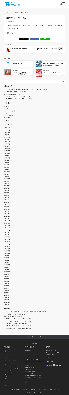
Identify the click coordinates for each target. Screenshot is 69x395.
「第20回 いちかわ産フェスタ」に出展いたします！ (17, 96)
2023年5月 (7, 204)
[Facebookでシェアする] (34, 39)
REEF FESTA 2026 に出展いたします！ (14, 94)
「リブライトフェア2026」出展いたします (15, 92)
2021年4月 (7, 248)
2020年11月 (7, 258)
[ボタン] (57, 4)
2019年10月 (7, 286)
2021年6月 (7, 246)
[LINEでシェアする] (45, 39)
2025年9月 (7, 141)
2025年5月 (7, 151)
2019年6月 (7, 290)
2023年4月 (7, 207)
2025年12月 (7, 134)
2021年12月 (7, 232)
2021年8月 (7, 241)
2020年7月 (7, 267)
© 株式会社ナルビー (29, 392)
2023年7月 (7, 200)
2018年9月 (7, 304)
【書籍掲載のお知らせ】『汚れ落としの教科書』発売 (17, 328)
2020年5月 (7, 272)
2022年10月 (7, 218)
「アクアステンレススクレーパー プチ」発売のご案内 (18, 99)
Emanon (42, 392)
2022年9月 (7, 220)
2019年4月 (7, 295)
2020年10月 (7, 260)
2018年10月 (7, 302)
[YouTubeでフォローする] (40, 336)
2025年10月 (7, 139)
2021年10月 (7, 237)
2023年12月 (7, 188)
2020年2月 (7, 276)
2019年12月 (7, 281)
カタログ (6, 108)
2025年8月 (7, 144)
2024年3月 (7, 181)
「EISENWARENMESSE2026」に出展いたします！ (17, 326)
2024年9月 (7, 167)
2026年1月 (7, 132)
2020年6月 (7, 269)
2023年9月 (7, 195)
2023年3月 (7, 209)
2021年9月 (7, 239)
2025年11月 (7, 137)
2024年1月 (7, 186)
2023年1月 (7, 214)
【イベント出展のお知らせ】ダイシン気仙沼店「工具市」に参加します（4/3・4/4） (26, 89)
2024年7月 (7, 172)
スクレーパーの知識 (9, 111)
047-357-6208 (51, 354)
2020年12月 (7, 255)
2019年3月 (7, 297)
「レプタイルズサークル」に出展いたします (15, 323)
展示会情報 (7, 118)
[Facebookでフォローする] (32, 336)
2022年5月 (7, 227)
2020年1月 (7, 279)
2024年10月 (7, 165)
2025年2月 (7, 158)
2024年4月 (7, 179)
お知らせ (6, 106)
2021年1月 (7, 253)
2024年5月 (7, 176)
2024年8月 (7, 169)
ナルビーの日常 (8, 113)
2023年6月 (7, 202)
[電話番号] (60, 4)
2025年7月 (7, 146)
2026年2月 (7, 130)
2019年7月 (7, 288)
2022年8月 (7, 223)
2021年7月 (7, 244)
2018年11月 (7, 300)
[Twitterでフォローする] (28, 336)
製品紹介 (6, 120)
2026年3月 (7, 127)
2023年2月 (7, 211)
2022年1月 (7, 230)
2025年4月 (7, 153)
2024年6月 (7, 174)
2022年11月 (7, 216)
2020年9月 (7, 262)
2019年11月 (7, 283)
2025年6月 (7, 148)
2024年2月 (7, 183)
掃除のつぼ (9, 33)
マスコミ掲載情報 (9, 115)
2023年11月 (7, 190)
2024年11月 (7, 162)
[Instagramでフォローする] (36, 336)
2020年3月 (7, 274)
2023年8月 (7, 197)
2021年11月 (7, 234)
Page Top (34, 342)
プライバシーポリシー (54, 389)
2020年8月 (7, 265)
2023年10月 (7, 193)
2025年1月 (7, 160)
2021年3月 (7, 251)
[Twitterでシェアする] (24, 39)
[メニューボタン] (63, 3)
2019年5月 (7, 293)
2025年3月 (7, 155)
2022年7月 (7, 225)
